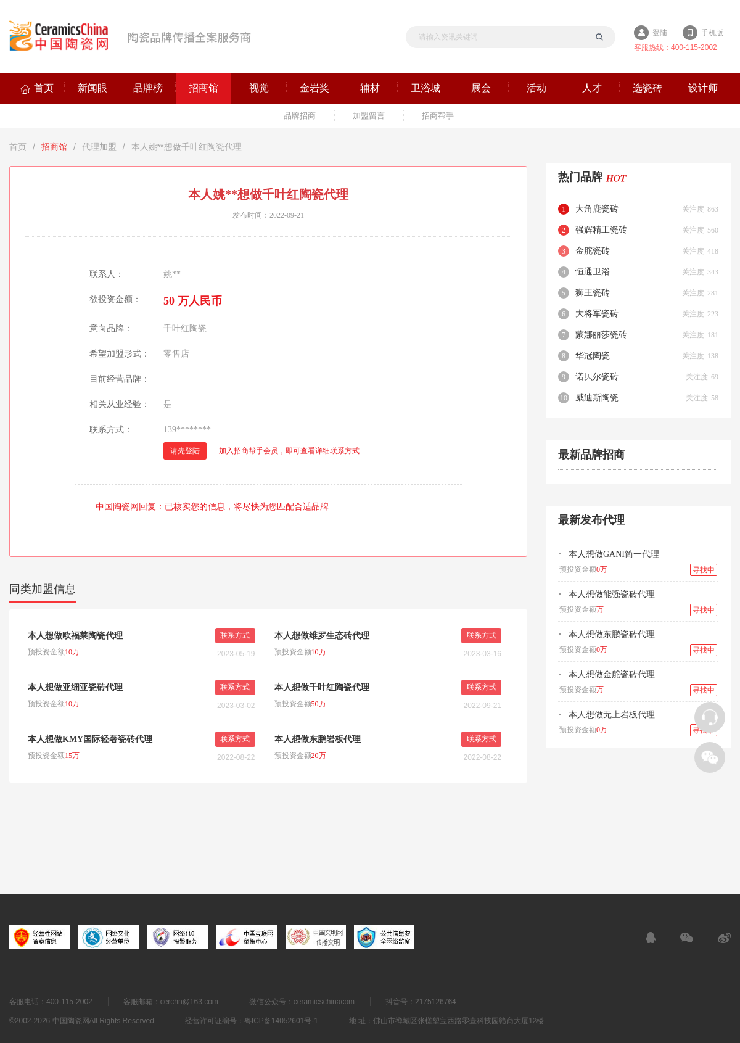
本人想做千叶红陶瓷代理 (321, 687)
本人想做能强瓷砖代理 (612, 594)
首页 (18, 147)
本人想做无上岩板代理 (612, 714)
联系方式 (235, 635)
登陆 (659, 32)
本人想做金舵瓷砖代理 (612, 674)
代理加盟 (99, 147)
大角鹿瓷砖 (597, 208)
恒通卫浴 (592, 271)
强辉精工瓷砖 (601, 229)
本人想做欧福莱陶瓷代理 (75, 635)
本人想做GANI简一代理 (614, 554)
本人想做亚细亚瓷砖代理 (75, 687)
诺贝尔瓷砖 (597, 376)
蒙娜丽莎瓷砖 (601, 334)
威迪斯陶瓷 (597, 397)
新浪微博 (724, 937)
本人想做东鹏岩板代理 (317, 739)
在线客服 (651, 937)
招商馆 (54, 147)
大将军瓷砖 (597, 313)
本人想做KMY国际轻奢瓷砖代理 (90, 739)
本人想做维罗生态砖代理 (321, 635)
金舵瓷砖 (592, 250)
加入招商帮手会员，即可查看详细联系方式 (289, 451)
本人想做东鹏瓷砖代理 (612, 634)
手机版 (712, 32)
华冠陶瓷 (592, 355)
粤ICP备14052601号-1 (281, 1020)
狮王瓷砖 (592, 292)
